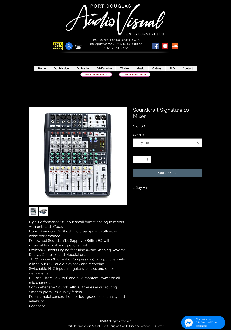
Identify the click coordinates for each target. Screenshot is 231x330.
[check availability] (96, 74)
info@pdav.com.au (102, 44)
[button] (81, 46)
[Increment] (147, 159)
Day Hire (139, 134)
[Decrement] (136, 159)
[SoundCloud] (175, 46)
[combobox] (167, 142)
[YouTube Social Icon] (165, 46)
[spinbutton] (141, 159)
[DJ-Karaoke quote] (134, 74)
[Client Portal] (69, 46)
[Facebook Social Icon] (155, 46)
